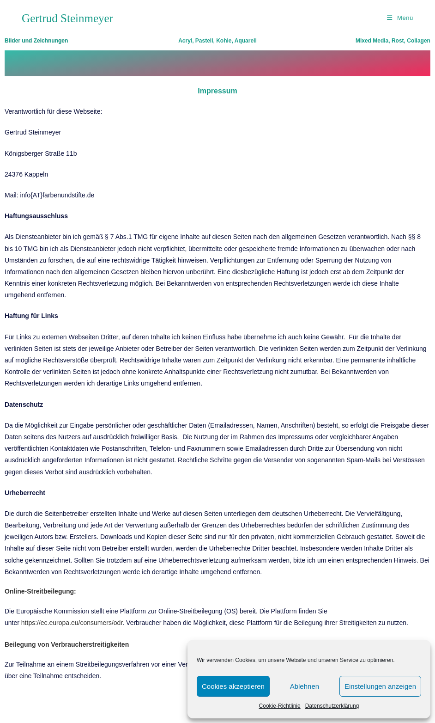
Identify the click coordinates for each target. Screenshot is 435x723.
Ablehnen (304, 686)
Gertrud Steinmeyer (67, 18)
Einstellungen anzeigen (380, 686)
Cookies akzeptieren (233, 686)
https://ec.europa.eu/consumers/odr (71, 622)
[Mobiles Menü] (400, 17)
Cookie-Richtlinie (280, 706)
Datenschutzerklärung (332, 706)
